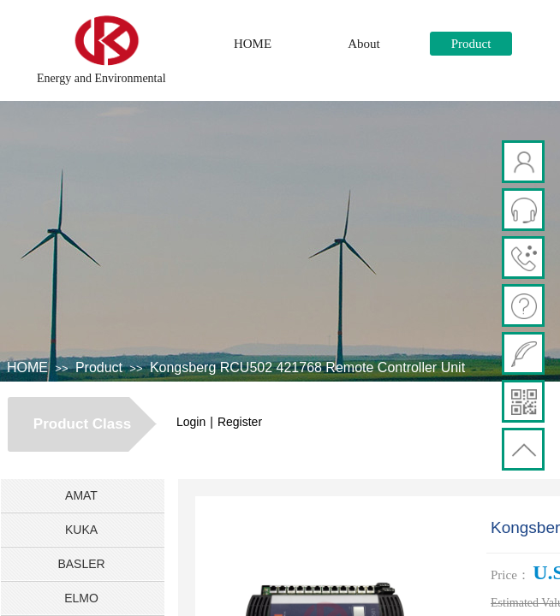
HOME (252, 43)
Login (191, 422)
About (364, 43)
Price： (510, 575)
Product (471, 43)
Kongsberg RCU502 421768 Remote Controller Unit (307, 367)
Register (239, 422)
